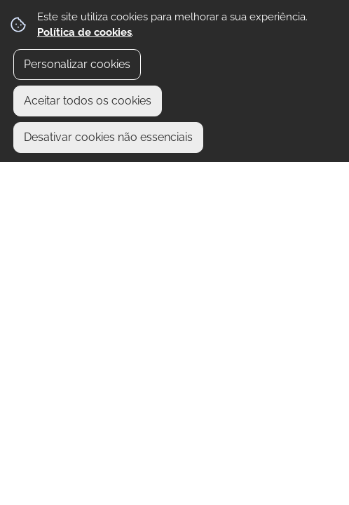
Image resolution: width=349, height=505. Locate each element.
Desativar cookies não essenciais (108, 137)
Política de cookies (84, 32)
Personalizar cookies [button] (77, 64)
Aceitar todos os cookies (87, 100)
